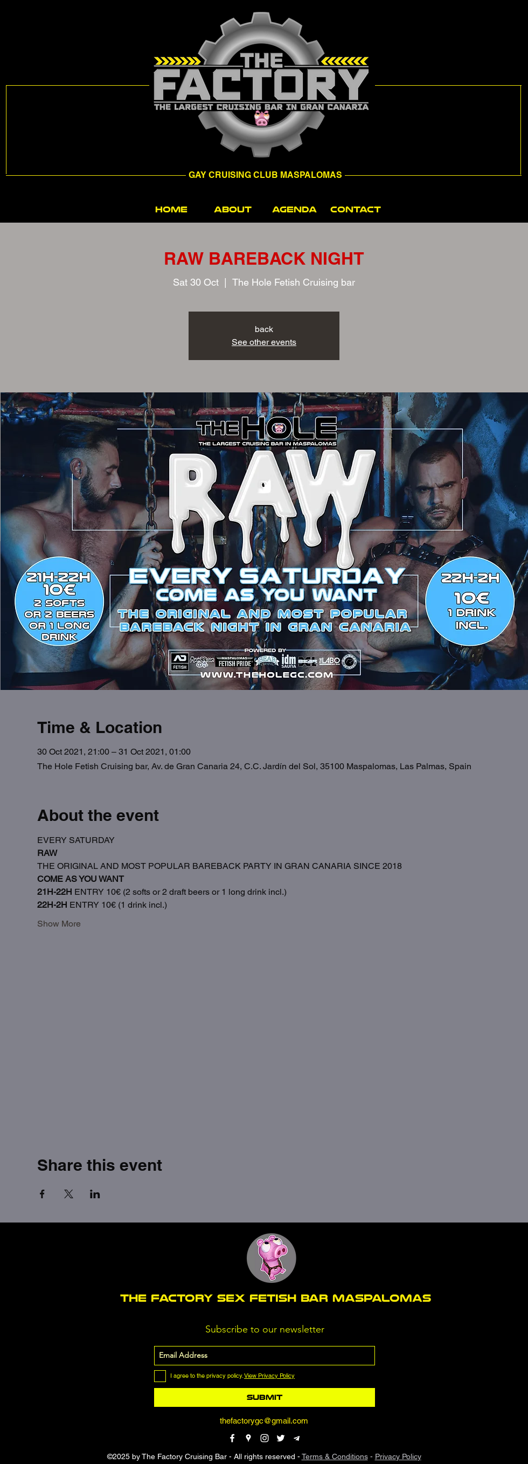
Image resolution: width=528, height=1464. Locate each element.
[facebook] (232, 1438)
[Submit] (264, 1397)
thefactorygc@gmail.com (264, 1420)
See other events (264, 342)
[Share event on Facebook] (42, 1194)
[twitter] (280, 1438)
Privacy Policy (398, 1456)
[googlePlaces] (248, 1438)
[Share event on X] (69, 1194)
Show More (59, 924)
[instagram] (264, 1438)
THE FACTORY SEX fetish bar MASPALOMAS (275, 1298)
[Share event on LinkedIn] (95, 1194)
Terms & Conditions (335, 1456)
